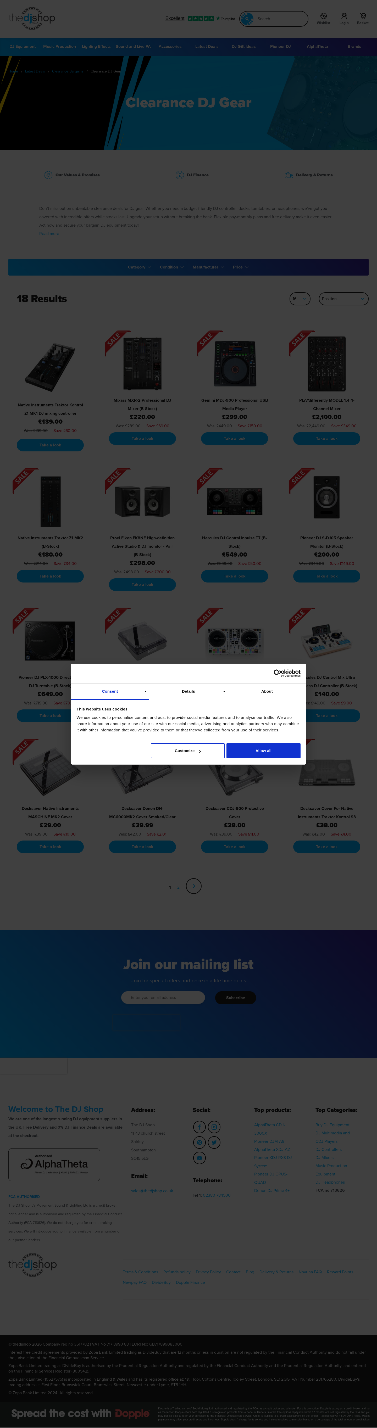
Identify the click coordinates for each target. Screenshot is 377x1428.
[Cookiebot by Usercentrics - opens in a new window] (278, 673)
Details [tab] (188, 691)
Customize (188, 750)
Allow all (263, 750)
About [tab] (267, 691)
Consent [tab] (110, 691)
